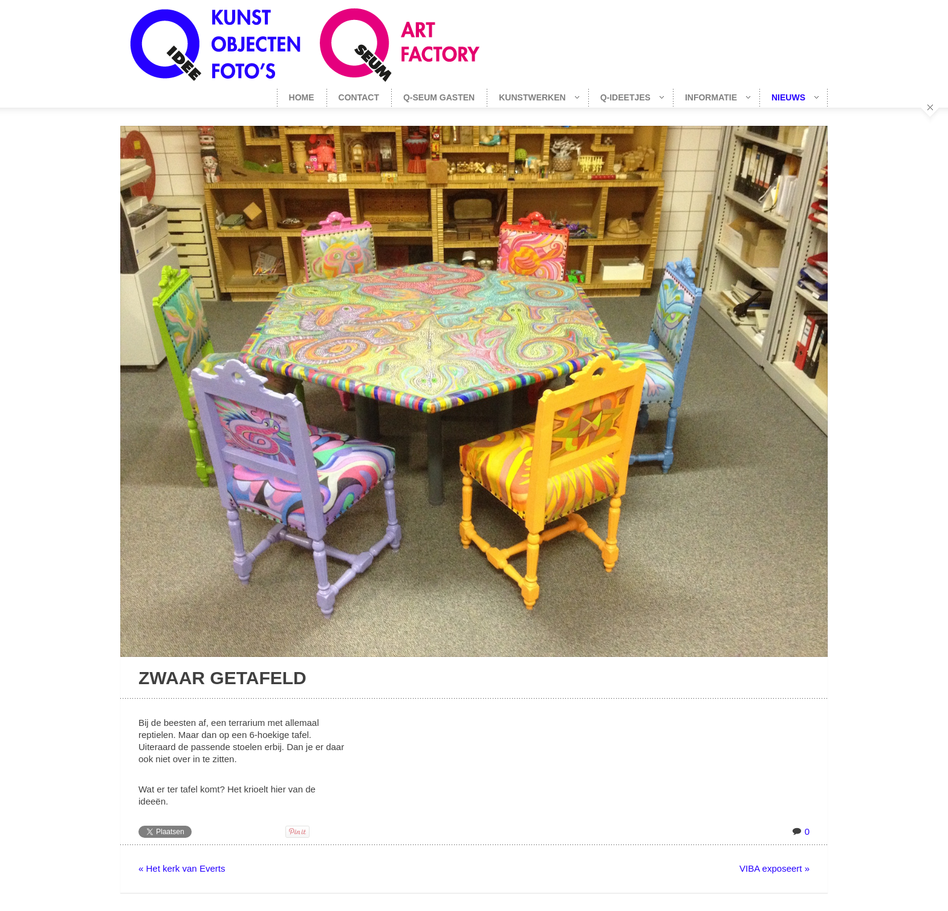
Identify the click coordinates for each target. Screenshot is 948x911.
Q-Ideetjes (626, 97)
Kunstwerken (533, 97)
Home (301, 97)
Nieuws (789, 97)
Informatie (711, 97)
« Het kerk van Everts (181, 868)
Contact (359, 97)
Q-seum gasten (439, 97)
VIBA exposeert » (774, 868)
